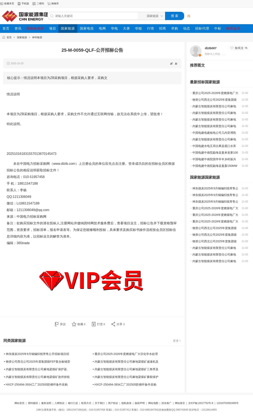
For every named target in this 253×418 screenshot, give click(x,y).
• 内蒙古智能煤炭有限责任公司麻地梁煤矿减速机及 (125, 361)
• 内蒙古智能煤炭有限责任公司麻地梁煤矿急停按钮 (37, 377)
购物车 (55, 3)
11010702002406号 (227, 403)
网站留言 (180, 403)
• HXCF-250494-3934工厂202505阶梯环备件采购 (36, 384)
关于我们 (100, 403)
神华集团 (37, 37)
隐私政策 (126, 403)
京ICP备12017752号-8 (201, 403)
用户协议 (113, 403)
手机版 (25, 3)
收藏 (81, 324)
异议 (63, 324)
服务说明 (46, 403)
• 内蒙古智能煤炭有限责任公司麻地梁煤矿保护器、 (37, 369)
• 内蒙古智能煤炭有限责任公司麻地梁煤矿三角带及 (125, 369)
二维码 (40, 3)
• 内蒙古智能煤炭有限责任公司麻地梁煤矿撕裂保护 (125, 377)
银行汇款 (73, 403)
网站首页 (19, 403)
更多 (177, 340)
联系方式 (86, 403)
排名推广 (167, 403)
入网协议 (59, 403)
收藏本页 (9, 3)
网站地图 (153, 403)
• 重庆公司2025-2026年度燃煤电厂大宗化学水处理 (125, 354)
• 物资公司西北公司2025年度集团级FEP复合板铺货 (37, 361)
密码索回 (33, 403)
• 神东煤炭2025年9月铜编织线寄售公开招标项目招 (36, 354)
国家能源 (22, 37)
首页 (9, 37)
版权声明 (140, 403)
